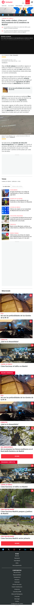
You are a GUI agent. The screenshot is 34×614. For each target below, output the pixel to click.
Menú (32, 2)
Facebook (3, 15)
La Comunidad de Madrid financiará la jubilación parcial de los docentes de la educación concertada (5, 219)
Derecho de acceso (17, 584)
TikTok (19, 15)
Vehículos (14, 181)
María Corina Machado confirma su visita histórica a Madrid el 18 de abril (5, 227)
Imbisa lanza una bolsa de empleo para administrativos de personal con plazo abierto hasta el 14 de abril (5, 236)
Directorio (17, 579)
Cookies (17, 601)
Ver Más (17, 456)
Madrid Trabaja (14, 233)
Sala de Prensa (17, 572)
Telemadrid (17, 558)
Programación (28, 5)
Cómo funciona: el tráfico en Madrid (17, 353)
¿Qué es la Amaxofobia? (16, 329)
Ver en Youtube (30, 549)
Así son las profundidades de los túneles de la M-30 (5, 90)
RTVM (17, 554)
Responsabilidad (17, 574)
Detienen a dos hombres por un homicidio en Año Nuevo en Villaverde (5, 201)
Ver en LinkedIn (25, 549)
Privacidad (17, 596)
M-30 (2, 313)
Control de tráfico (7, 18)
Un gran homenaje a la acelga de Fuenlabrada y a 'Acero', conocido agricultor (5, 193)
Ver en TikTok (19, 550)
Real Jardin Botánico (7, 447)
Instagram (14, 14)
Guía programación (17, 565)
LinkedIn (25, 14)
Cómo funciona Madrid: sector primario (17, 525)
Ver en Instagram (14, 549)
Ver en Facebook (3, 550)
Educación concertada (16, 215)
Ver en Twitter (8, 550)
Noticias (4, 5)
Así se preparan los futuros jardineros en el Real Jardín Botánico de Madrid (17, 436)
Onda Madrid (18, 5)
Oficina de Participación (17, 594)
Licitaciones (17, 589)
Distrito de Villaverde (16, 198)
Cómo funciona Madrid (7, 509)
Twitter (8, 15)
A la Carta (11, 5)
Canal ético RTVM (17, 591)
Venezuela (13, 224)
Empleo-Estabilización (17, 586)
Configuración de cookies (17, 603)
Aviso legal (17, 598)
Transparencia (17, 577)
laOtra (17, 563)
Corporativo (17, 570)
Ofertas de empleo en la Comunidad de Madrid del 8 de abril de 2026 (5, 210)
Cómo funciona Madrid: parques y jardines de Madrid (17, 498)
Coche (18, 181)
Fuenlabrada (13, 190)
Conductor (4, 339)
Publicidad (17, 582)
